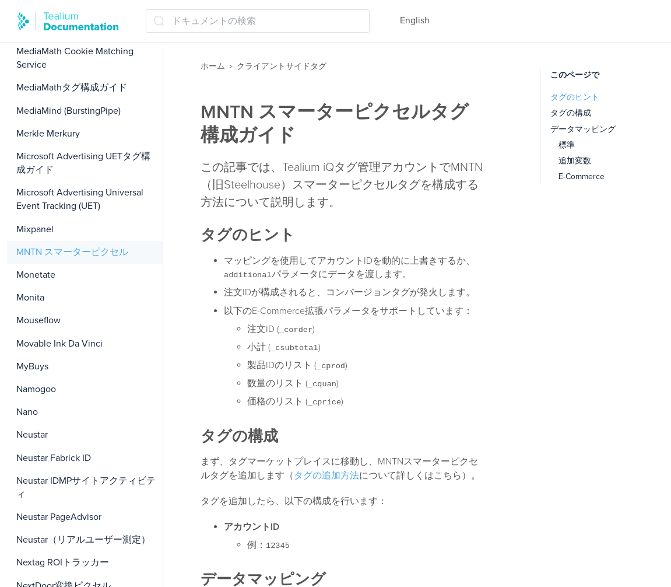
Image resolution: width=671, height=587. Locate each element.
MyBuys (32, 366)
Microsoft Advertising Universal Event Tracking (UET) (79, 199)
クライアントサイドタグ (281, 66)
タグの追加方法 (326, 475)
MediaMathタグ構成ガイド (71, 87)
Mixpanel (35, 229)
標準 (566, 145)
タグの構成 (570, 113)
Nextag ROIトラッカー (62, 562)
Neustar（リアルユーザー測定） (83, 540)
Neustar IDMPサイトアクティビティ (86, 487)
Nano (27, 412)
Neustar (32, 435)
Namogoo (36, 389)
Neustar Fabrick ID (53, 458)
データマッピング (583, 129)
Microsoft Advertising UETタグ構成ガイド (83, 163)
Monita (30, 297)
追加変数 (574, 161)
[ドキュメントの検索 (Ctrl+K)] (258, 21)
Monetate (35, 275)
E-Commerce (581, 176)
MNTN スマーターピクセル (72, 252)
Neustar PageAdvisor (58, 517)
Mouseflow (38, 320)
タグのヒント (574, 97)
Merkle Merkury (48, 133)
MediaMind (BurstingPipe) (68, 111)
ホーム (213, 66)
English (415, 20)
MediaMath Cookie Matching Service (75, 58)
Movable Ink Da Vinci (59, 344)
